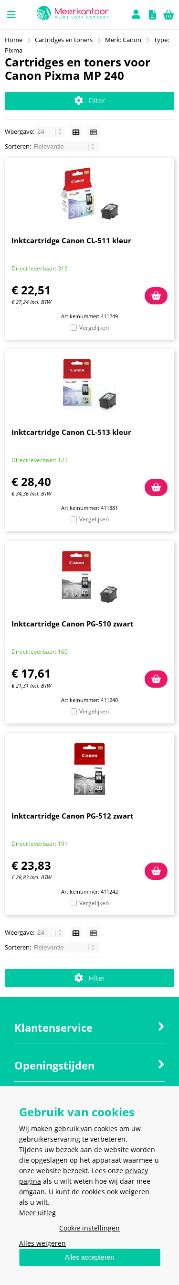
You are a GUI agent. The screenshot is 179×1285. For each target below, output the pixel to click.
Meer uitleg (37, 1212)
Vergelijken (94, 328)
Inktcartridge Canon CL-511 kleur (71, 240)
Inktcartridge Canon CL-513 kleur (71, 432)
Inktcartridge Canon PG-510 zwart (72, 623)
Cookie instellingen (89, 1227)
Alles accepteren (90, 1257)
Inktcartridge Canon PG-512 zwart (72, 816)
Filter (89, 100)
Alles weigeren (42, 1243)
